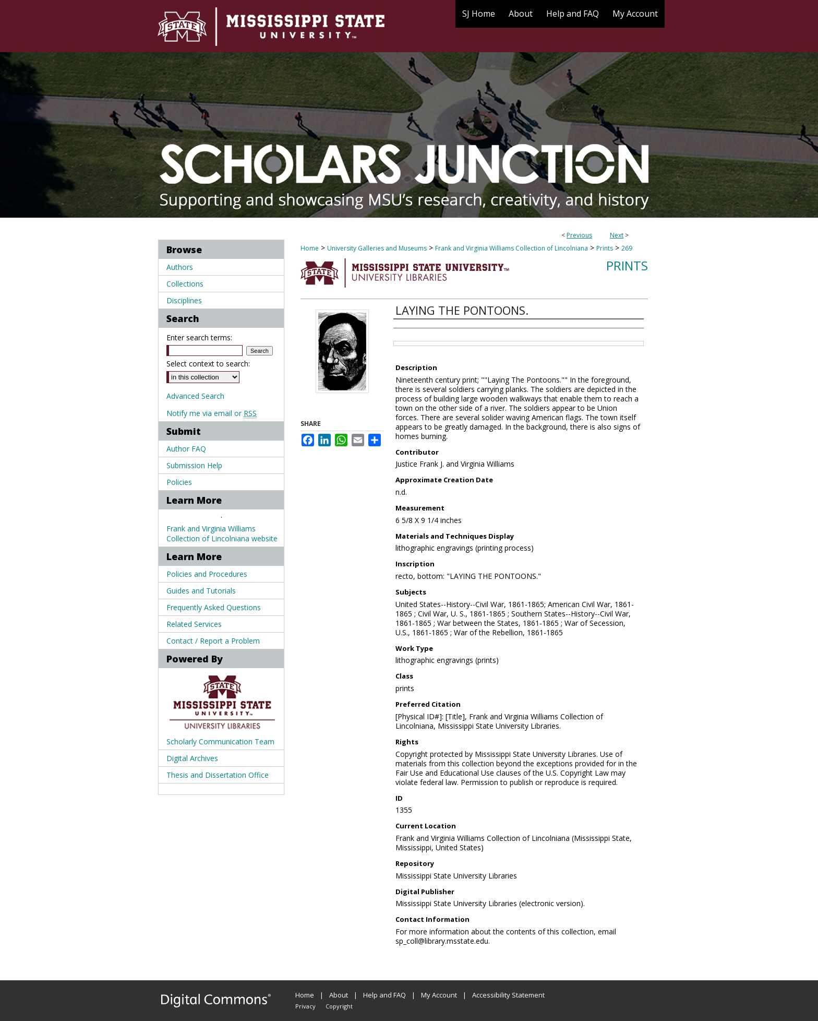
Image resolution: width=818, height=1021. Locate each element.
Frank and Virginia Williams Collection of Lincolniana (511, 248)
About (338, 995)
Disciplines (184, 300)
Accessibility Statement (508, 995)
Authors (179, 267)
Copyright (339, 1006)
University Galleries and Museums (377, 248)
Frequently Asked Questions (213, 607)
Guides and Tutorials (201, 591)
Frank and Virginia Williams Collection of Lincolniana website (222, 533)
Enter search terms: (199, 337)
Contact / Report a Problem (213, 641)
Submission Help (194, 465)
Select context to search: (208, 364)
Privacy (305, 1006)
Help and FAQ (384, 995)
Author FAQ (186, 449)
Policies (179, 482)
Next (616, 235)
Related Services (194, 624)
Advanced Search (195, 396)
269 (626, 248)
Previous (579, 235)
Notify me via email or (211, 413)
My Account (439, 995)
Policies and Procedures (206, 574)
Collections (184, 284)
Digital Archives (192, 758)
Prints (604, 248)
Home (309, 248)
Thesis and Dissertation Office (217, 775)
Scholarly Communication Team (220, 741)
